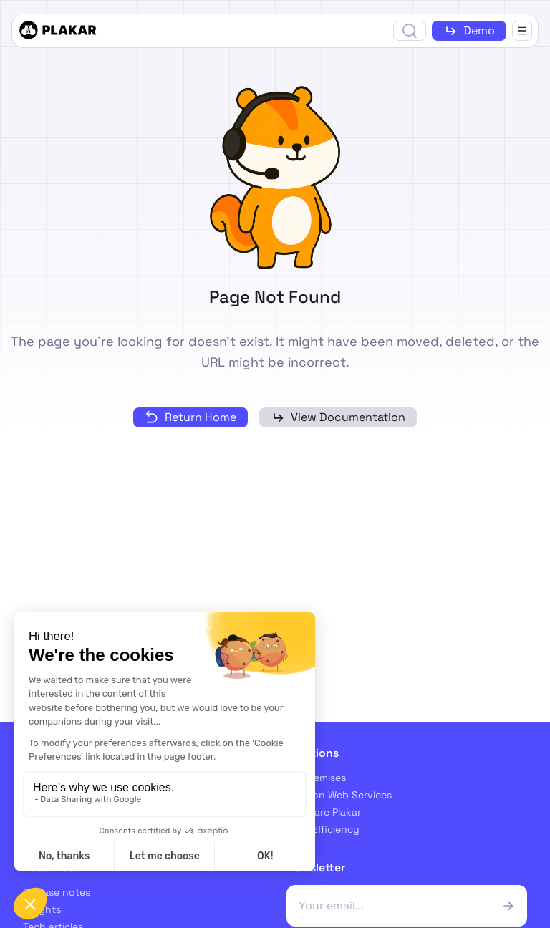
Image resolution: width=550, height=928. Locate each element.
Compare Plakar (323, 812)
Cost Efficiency (323, 829)
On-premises (316, 777)
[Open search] (409, 31)
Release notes (56, 892)
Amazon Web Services (339, 794)
